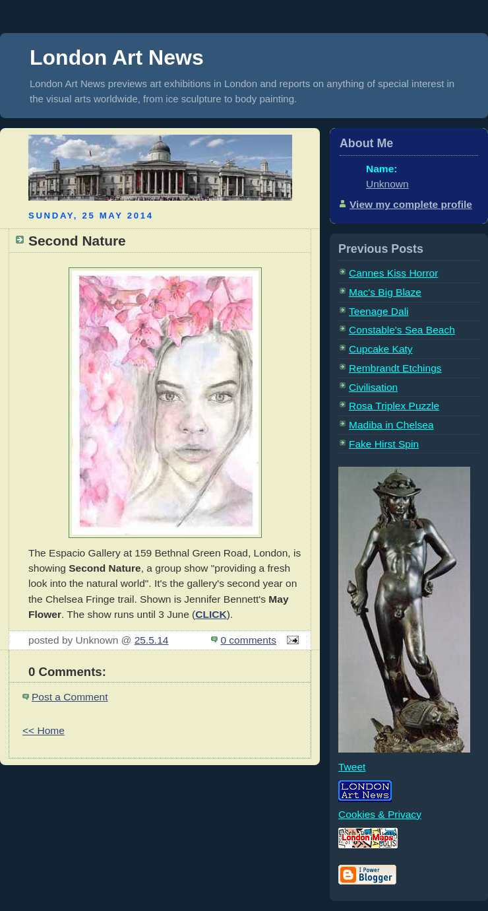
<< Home (43, 730)
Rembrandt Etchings (395, 368)
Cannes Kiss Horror (393, 273)
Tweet (351, 766)
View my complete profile (411, 204)
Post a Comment (70, 696)
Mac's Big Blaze (385, 292)
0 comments (248, 640)
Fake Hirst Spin (384, 444)
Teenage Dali (379, 311)
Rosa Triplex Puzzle (394, 405)
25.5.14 (152, 640)
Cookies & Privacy (379, 814)
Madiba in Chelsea (391, 424)
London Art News (117, 57)
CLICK (210, 614)
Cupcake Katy (381, 348)
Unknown (387, 183)
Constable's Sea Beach (402, 329)
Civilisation (373, 387)
